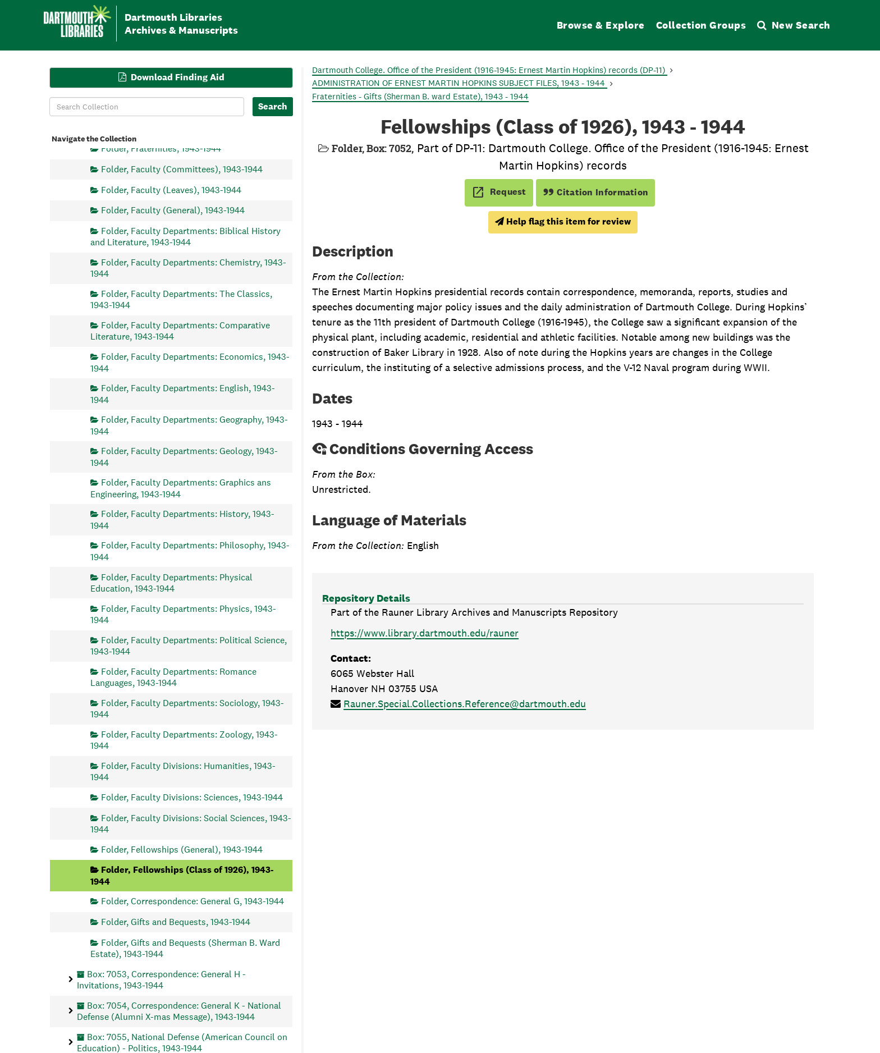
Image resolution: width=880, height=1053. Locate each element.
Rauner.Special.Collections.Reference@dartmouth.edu (464, 703)
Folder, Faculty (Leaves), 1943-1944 (171, 189)
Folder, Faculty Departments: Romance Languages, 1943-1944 (173, 676)
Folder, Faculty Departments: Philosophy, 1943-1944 (190, 550)
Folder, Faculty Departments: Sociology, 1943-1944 (187, 708)
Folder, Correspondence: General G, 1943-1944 (192, 901)
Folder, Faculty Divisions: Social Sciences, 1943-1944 (190, 823)
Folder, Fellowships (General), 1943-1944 (182, 849)
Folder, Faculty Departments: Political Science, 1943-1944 (188, 645)
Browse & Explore (601, 25)
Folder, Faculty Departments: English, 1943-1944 (182, 393)
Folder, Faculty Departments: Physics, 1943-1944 (183, 613)
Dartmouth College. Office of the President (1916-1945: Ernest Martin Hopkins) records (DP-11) (489, 70)
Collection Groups (701, 25)
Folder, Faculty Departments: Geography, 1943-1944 (189, 425)
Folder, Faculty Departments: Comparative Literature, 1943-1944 (180, 330)
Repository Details (366, 598)
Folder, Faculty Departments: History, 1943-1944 (182, 519)
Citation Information (596, 192)
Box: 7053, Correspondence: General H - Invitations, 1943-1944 (161, 979)
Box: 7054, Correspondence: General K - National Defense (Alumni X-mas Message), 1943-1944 (179, 1010)
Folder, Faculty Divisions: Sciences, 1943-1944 (192, 797)
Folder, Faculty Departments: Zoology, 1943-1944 (184, 739)
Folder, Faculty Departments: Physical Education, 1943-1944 (171, 582)
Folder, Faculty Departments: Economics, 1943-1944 (190, 362)
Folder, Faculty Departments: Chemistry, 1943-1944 (188, 267)
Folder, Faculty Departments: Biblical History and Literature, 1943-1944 (185, 236)
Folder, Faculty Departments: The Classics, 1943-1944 (181, 298)
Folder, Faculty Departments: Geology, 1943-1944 (184, 456)
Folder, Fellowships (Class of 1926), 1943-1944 (181, 875)
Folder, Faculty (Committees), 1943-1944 (182, 169)
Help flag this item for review (563, 221)
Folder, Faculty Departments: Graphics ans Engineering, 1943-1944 (180, 488)
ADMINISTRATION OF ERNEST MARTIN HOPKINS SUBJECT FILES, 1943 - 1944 (459, 82)
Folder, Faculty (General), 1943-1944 (173, 210)
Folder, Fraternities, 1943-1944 (161, 148)
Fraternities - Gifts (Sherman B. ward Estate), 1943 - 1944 (420, 96)
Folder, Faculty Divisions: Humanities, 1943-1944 (183, 770)
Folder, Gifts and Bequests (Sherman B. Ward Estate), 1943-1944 (185, 947)
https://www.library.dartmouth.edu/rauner (425, 632)
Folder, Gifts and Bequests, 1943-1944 (175, 921)
